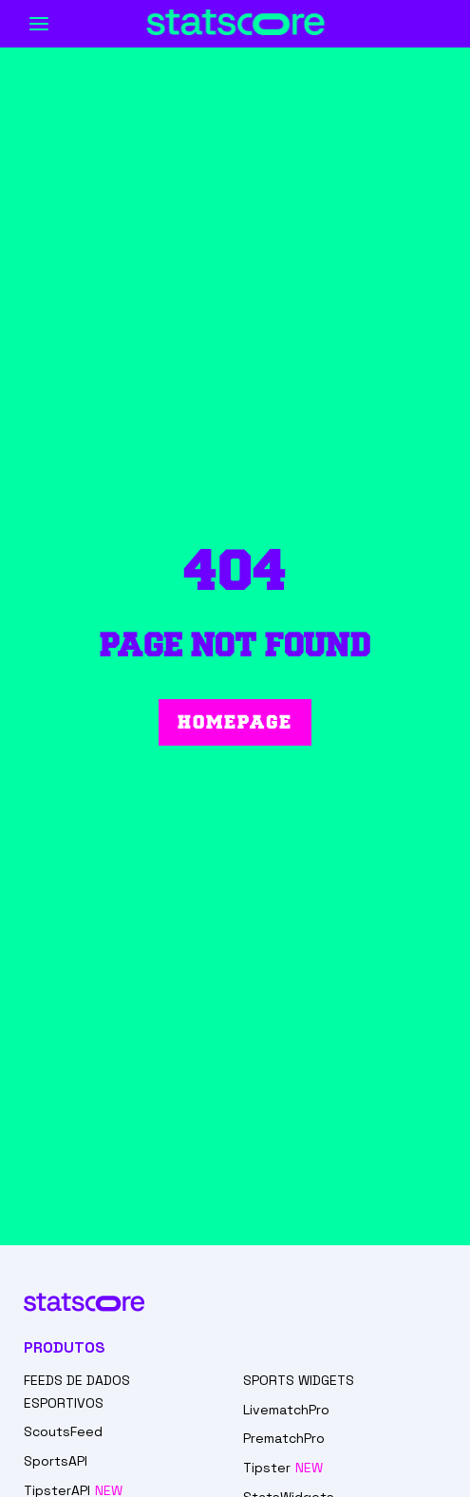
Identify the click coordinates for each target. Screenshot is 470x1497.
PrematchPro (284, 1438)
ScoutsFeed (63, 1431)
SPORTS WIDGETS (298, 1380)
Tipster (267, 1467)
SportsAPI (55, 1460)
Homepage (235, 721)
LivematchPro (286, 1409)
